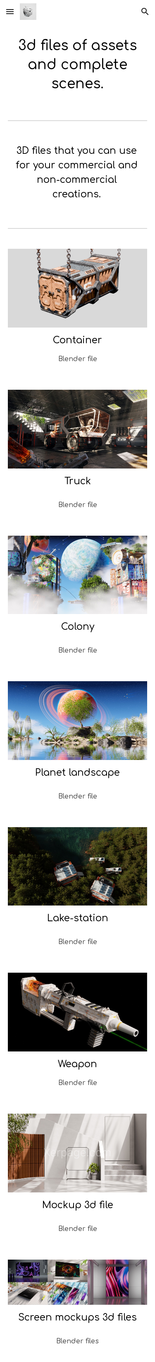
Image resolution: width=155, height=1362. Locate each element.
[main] (78, 65)
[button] (10, 11)
